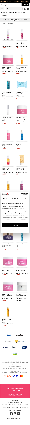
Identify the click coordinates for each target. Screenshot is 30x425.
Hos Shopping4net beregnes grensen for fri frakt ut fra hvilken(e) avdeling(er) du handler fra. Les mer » (15, 362)
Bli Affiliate (26, 404)
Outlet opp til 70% (5, 1)
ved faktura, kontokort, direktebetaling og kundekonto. (15, 371)
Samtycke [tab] (5, 198)
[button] (28, 8)
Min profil (10, 403)
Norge (15, 421)
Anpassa (15, 230)
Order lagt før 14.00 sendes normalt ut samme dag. (15, 367)
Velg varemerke (16, 12)
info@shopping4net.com (15, 396)
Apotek (10, 12)
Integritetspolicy (18, 406)
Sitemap (21, 419)
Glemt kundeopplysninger (9, 404)
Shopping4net (4, 12)
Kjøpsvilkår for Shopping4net (10, 407)
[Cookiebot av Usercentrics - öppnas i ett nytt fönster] (21, 194)
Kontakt (19, 404)
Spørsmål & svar (18, 403)
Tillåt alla (15, 225)
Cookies (10, 406)
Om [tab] (25, 198)
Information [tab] (15, 198)
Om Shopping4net (24, 407)
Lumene (23, 12)
